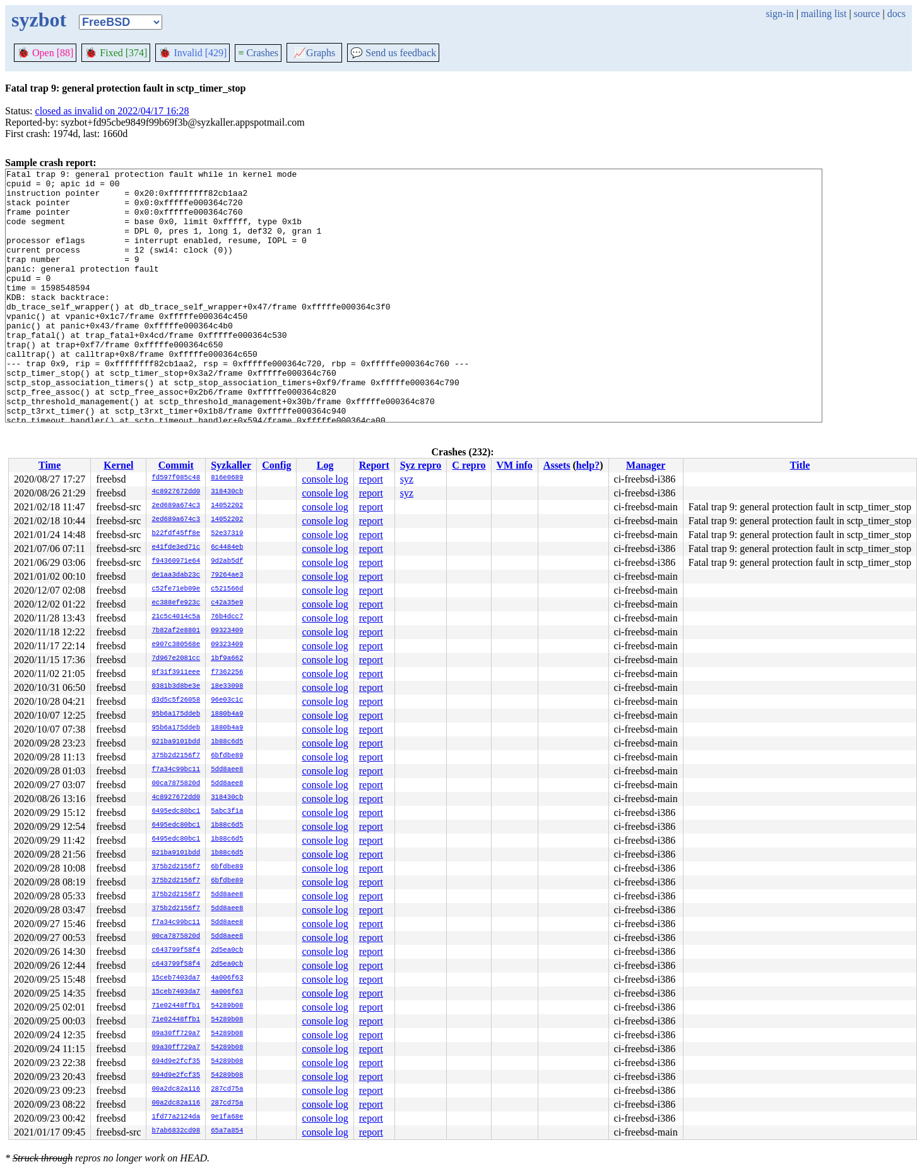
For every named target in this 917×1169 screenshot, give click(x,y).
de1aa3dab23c (175, 575)
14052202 (227, 505)
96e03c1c (227, 700)
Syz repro (421, 465)
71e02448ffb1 (175, 1006)
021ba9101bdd (175, 742)
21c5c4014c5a (175, 617)
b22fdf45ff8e (175, 533)
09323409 (227, 630)
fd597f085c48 (175, 478)
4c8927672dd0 (175, 492)
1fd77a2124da (175, 1117)
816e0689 (227, 478)
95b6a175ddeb (175, 714)
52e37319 (227, 533)
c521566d (227, 589)
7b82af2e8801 (175, 630)
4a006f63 (227, 978)
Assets (557, 465)
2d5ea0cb (227, 950)
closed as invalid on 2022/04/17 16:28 (112, 110)
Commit (176, 465)
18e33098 (227, 686)
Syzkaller (231, 465)
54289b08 (227, 1006)
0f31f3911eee (175, 672)
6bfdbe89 (227, 756)
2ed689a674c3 (175, 505)
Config (276, 465)
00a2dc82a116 (175, 1089)
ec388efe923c (175, 603)
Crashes (258, 52)
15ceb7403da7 (175, 978)
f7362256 (227, 672)
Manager (645, 465)
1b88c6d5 (227, 742)
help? (588, 465)
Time (49, 465)
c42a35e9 (227, 603)
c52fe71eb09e (175, 589)
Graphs (314, 52)
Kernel (118, 465)
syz (406, 479)
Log (325, 465)
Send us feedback (393, 52)
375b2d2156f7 (175, 756)
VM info (515, 465)
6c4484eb (227, 547)
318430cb (227, 492)
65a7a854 (227, 1131)
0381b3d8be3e (175, 686)
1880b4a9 (227, 714)
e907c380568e (175, 644)
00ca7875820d (175, 783)
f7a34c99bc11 (175, 769)
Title (800, 465)
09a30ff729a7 (175, 1033)
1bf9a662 (227, 658)
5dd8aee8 (227, 769)
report (371, 479)
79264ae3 (227, 575)
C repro (468, 465)
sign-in (779, 13)
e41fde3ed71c (175, 547)
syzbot (38, 19)
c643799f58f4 (175, 950)
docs (896, 13)
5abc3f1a (227, 811)
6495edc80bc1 (175, 811)
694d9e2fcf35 (175, 1061)
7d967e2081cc (175, 658)
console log (325, 479)
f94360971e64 (175, 561)
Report (374, 465)
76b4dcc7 (227, 617)
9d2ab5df (227, 561)
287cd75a (227, 1089)
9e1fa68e (227, 1117)
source (867, 13)
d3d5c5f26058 (175, 700)
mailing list (823, 13)
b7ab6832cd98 (175, 1131)
